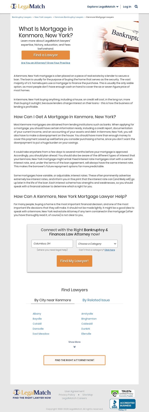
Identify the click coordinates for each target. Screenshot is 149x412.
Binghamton (89, 318)
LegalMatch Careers (74, 392)
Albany (37, 313)
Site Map (87, 388)
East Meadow (41, 333)
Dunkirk (85, 328)
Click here (110, 249)
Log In (127, 7)
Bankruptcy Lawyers (21, 17)
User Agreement (75, 385)
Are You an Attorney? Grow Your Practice (45, 62)
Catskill (37, 323)
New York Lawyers (43, 17)
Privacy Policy (67, 388)
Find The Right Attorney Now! (75, 360)
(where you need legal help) (52, 249)
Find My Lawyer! (74, 260)
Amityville (87, 313)
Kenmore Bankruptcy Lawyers (69, 17)
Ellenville (86, 333)
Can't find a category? (97, 249)
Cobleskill (87, 323)
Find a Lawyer (46, 55)
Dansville (38, 328)
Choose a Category (89, 243)
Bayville (37, 318)
